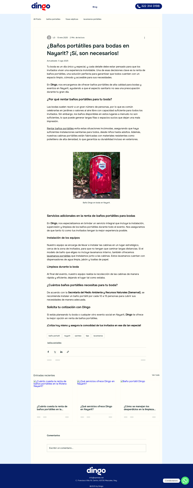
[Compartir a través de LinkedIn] (61, 352)
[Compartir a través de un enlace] (68, 352)
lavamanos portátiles (92, 19)
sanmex (78, 336)
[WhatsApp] (185, 481)
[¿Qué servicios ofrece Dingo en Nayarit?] (96, 391)
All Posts (37, 19)
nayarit (67, 336)
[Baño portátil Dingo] (140, 391)
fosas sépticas (72, 19)
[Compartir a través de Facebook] (48, 352)
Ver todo (155, 375)
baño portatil (54, 336)
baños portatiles (53, 19)
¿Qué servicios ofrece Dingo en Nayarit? (96, 408)
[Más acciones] (144, 37)
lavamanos (98, 336)
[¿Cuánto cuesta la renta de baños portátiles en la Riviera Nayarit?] (53, 391)
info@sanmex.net (96, 478)
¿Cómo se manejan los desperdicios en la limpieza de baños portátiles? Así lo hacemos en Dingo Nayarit (139, 408)
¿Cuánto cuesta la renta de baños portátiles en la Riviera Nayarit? (52, 408)
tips (87, 336)
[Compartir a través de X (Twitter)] (54, 352)
